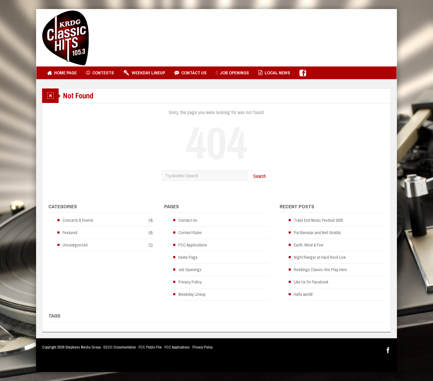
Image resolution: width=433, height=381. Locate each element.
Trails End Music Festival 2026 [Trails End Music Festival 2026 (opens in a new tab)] (318, 220)
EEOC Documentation (119, 347)
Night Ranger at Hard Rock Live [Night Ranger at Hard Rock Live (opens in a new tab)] (320, 257)
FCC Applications (192, 245)
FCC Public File (150, 347)
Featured (70, 232)
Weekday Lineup (144, 73)
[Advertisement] (281, 37)
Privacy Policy (190, 282)
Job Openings (232, 73)
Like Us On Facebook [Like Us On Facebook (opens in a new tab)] (311, 282)
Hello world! (303, 294)
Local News (274, 73)
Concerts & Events (78, 220)
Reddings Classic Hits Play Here (320, 269)
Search (259, 175)
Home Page (62, 73)
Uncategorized (75, 245)
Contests (100, 73)
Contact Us (190, 73)
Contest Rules (190, 232)
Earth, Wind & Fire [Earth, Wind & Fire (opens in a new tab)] (308, 245)
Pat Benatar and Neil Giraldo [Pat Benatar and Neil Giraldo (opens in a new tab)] (317, 232)
